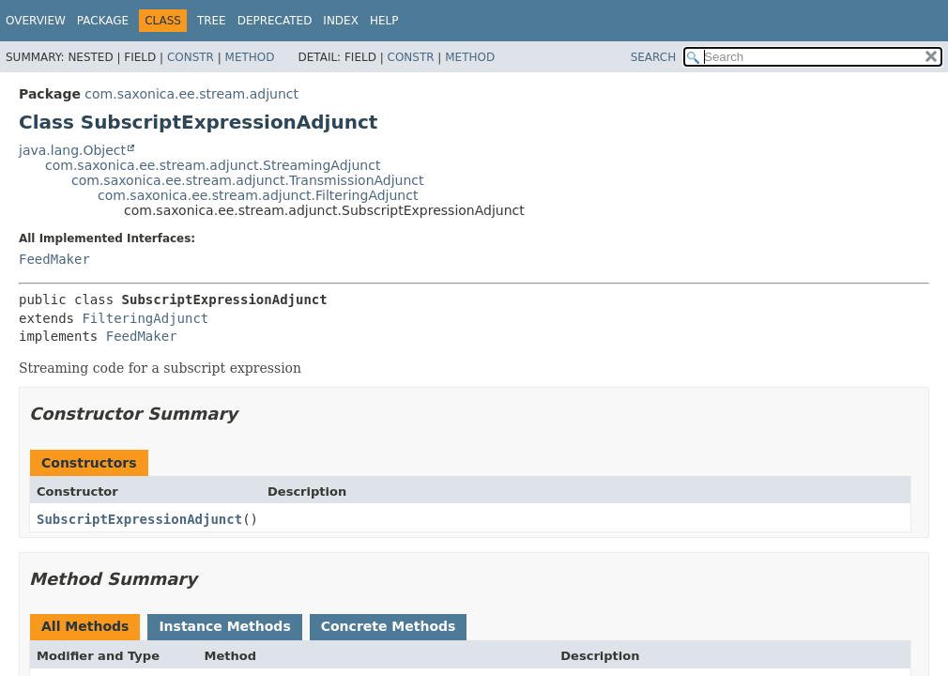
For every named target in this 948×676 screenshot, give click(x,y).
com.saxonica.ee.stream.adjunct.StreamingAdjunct (212, 165)
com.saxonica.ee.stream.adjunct (191, 93)
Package (103, 20)
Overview (36, 20)
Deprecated (275, 20)
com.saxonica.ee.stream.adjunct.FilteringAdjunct (258, 195)
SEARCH (654, 57)
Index (341, 20)
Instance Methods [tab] (224, 626)
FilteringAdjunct (145, 318)
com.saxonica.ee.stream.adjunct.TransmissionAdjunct (247, 180)
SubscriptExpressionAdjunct (139, 519)
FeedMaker (54, 259)
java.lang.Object (72, 150)
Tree (211, 20)
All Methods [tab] (85, 626)
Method (250, 57)
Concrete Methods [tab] (388, 626)
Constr (190, 57)
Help (384, 20)
